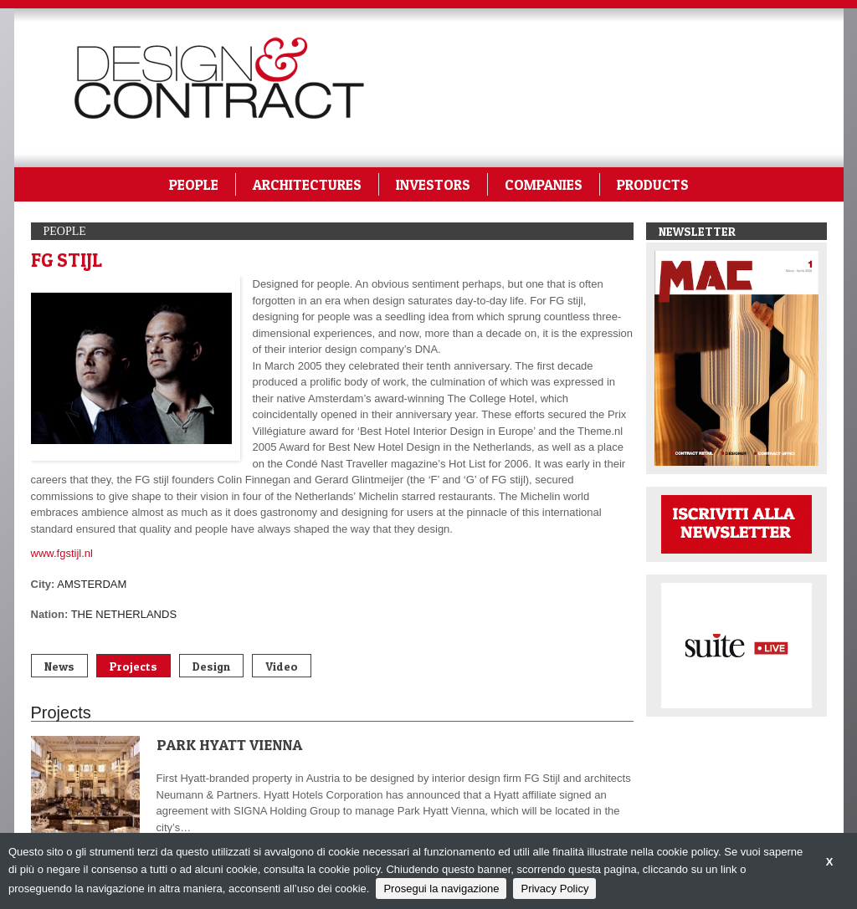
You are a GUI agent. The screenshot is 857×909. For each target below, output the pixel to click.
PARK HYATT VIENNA (229, 744)
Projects (133, 666)
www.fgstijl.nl (62, 553)
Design (211, 666)
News (59, 666)
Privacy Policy (554, 888)
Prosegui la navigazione (441, 888)
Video (281, 666)
